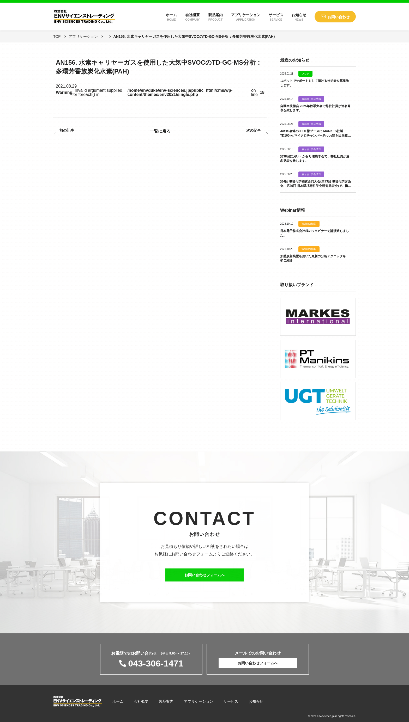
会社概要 (192, 17)
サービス (276, 17)
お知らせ (299, 17)
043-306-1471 (155, 663)
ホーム (171, 17)
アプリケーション (245, 17)
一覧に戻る (160, 131)
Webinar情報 (309, 224)
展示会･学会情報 (311, 99)
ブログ (305, 73)
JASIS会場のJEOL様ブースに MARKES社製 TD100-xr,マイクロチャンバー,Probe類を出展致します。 (315, 135)
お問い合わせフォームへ (204, 577)
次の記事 (253, 130)
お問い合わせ (339, 17)
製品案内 (215, 17)
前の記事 (66, 130)
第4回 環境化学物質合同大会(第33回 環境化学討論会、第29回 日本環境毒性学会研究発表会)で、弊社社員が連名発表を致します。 (315, 186)
